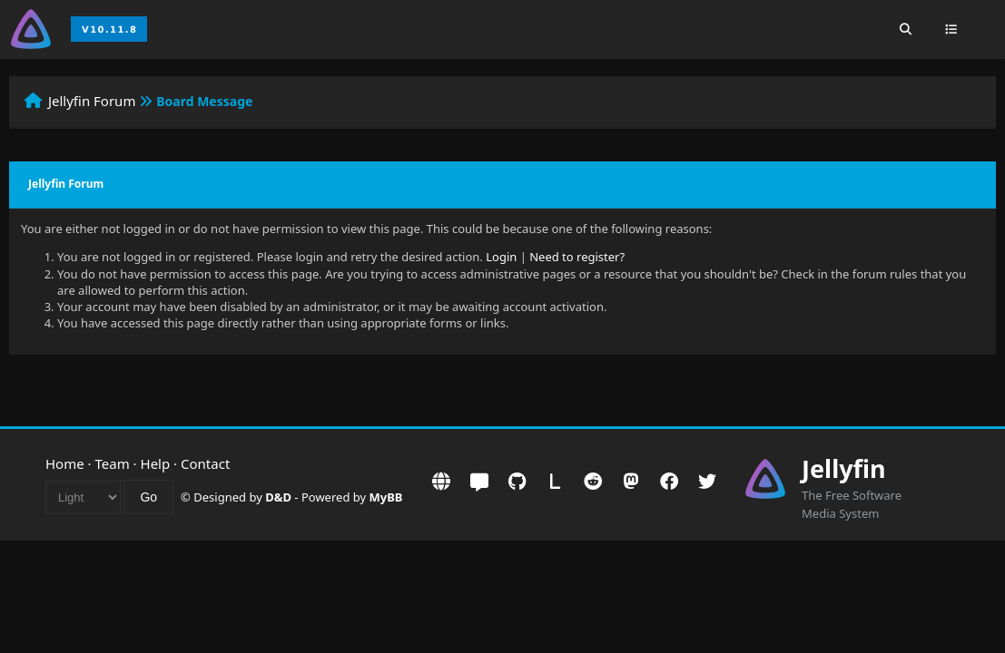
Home (64, 463)
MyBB (386, 497)
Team (112, 463)
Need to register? (577, 257)
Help (156, 463)
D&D (278, 497)
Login (501, 257)
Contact (205, 463)
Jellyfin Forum (92, 101)
